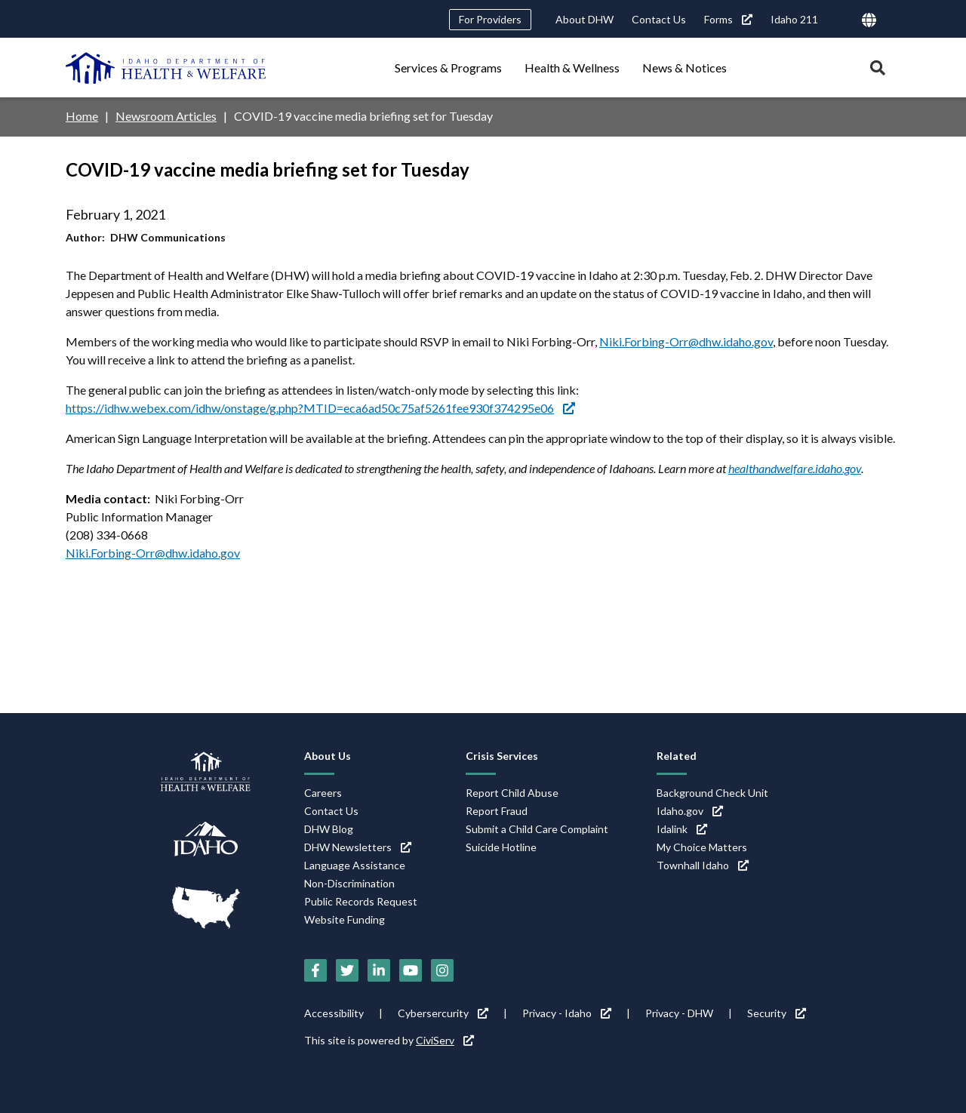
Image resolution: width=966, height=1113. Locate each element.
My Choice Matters (702, 847)
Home (82, 116)
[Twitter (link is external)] (347, 970)
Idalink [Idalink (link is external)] (682, 828)
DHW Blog (328, 828)
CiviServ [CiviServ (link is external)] (445, 1040)
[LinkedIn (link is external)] (379, 970)
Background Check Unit (712, 792)
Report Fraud (497, 810)
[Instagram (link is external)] (442, 970)
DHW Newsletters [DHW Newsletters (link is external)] (357, 847)
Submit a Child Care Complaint (537, 828)
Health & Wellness (572, 67)
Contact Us (659, 19)
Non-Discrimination (349, 883)
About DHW (584, 19)
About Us (327, 755)
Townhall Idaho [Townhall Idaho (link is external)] (703, 865)
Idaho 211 (794, 19)
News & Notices (684, 67)
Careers (323, 792)
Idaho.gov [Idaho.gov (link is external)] (690, 810)
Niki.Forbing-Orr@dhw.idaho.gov (686, 341)
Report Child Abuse (512, 792)
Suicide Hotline (501, 847)
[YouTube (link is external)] (410, 970)
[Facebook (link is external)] (315, 970)
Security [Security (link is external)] (776, 1013)
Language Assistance (354, 865)
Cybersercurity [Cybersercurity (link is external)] (443, 1013)
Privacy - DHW (679, 1013)
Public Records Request (360, 901)
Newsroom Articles (166, 116)
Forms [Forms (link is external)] (728, 19)
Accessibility (334, 1013)
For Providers (490, 19)
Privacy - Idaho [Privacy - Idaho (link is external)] (566, 1013)
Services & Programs (448, 67)
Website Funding (344, 919)
